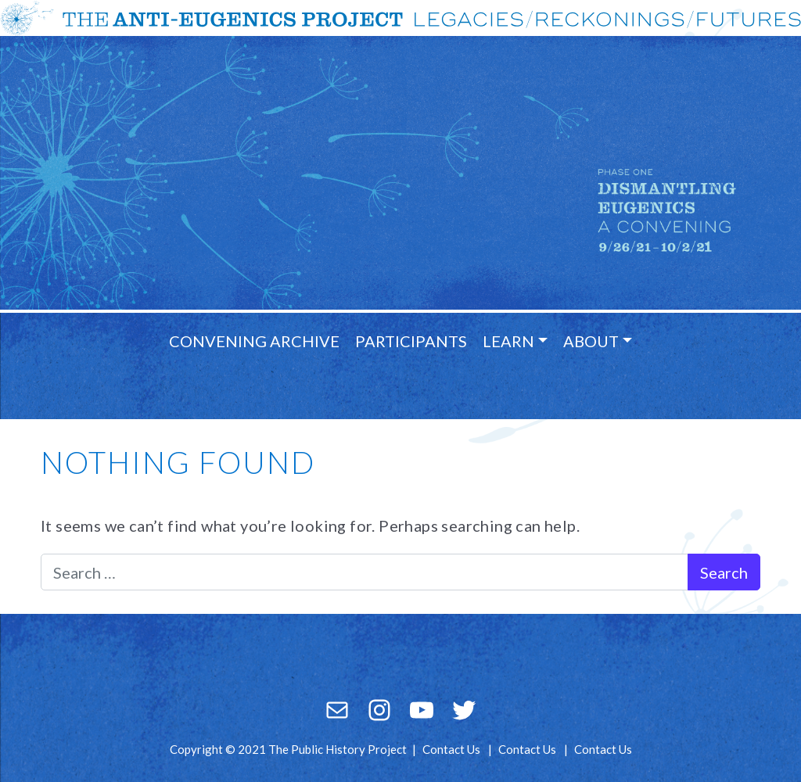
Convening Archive (254, 341)
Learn (508, 341)
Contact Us (451, 749)
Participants (411, 341)
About (591, 341)
